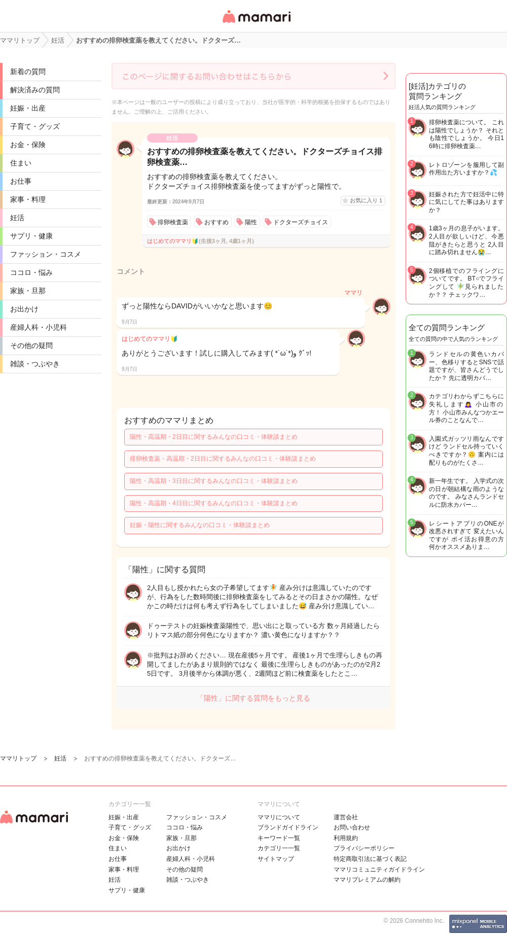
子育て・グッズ (35, 126)
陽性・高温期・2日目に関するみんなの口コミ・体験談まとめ (214, 436)
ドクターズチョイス (300, 222)
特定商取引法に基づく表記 (370, 858)
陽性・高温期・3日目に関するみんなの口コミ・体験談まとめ (214, 480)
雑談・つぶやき (35, 364)
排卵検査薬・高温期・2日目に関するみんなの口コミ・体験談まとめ (223, 458)
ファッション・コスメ (45, 254)
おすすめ (216, 222)
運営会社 (346, 817)
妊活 (17, 218)
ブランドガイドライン (288, 827)
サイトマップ (276, 858)
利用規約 (346, 838)
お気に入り (366, 200)
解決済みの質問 (35, 90)
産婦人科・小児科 (38, 327)
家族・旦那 (28, 291)
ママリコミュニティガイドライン (379, 869)
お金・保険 (28, 145)
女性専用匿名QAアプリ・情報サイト (256, 23)
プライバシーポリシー (364, 848)
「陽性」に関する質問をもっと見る (253, 698)
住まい (20, 163)
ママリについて (279, 817)
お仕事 (20, 181)
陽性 (251, 222)
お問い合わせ (352, 827)
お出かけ (24, 309)
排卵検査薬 (173, 222)
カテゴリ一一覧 (279, 848)
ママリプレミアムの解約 (367, 879)
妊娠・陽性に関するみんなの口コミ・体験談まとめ (200, 525)
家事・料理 (28, 199)
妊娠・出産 (28, 108)
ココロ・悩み (31, 272)
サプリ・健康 (31, 236)
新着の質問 (28, 71)
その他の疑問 (31, 345)
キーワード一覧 (279, 838)
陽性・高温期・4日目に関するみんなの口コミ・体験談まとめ (214, 503)
